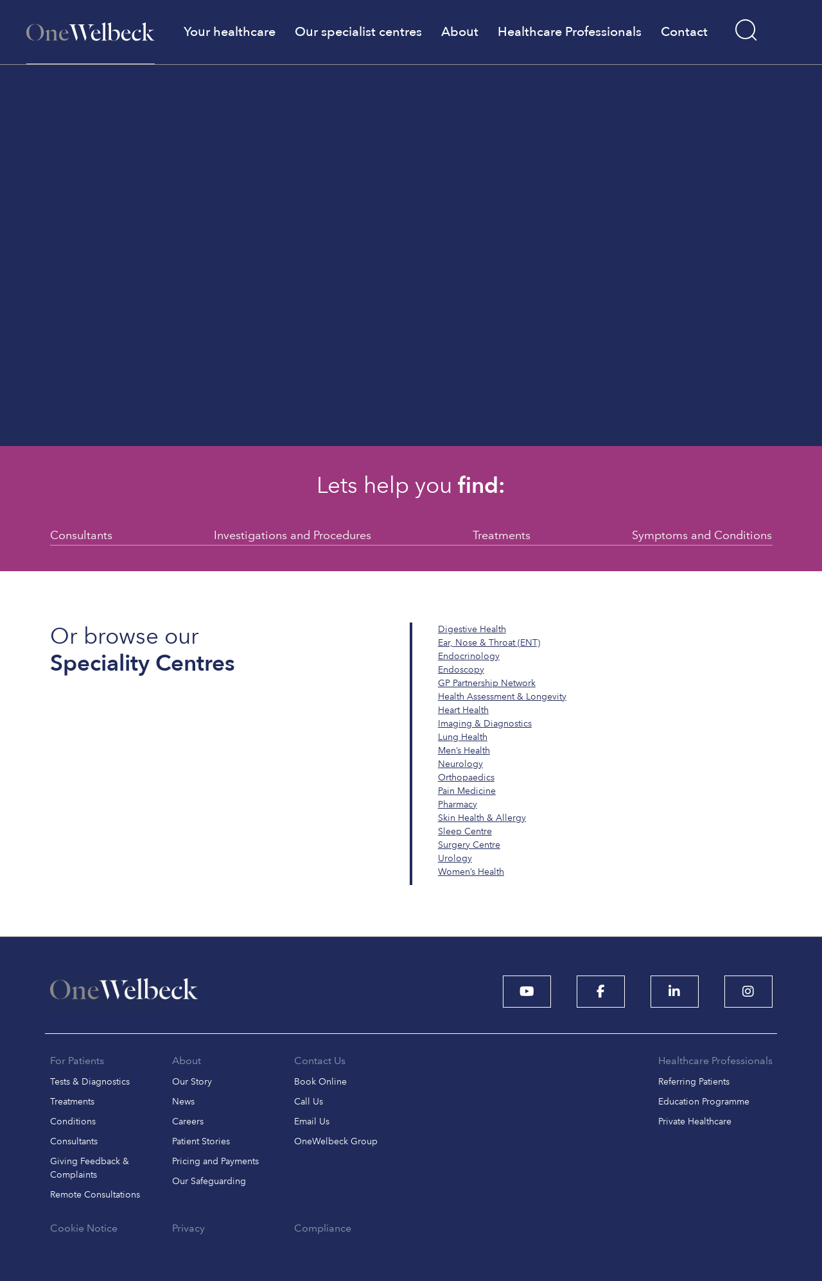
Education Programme (703, 1101)
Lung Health (462, 737)
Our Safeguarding (209, 1181)
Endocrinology (469, 656)
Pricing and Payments (215, 1161)
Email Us (311, 1121)
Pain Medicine (467, 791)
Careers (188, 1121)
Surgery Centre (469, 844)
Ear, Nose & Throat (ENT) (489, 642)
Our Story (192, 1081)
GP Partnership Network (487, 683)
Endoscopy (461, 669)
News (183, 1101)
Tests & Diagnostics (90, 1081)
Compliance (322, 1228)
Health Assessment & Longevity (502, 696)
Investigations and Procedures (292, 535)
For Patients (77, 1060)
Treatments (501, 535)
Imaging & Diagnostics (485, 723)
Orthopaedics (466, 777)
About (186, 1060)
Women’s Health (471, 871)
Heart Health (463, 710)
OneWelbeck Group (336, 1141)
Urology (455, 858)
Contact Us (319, 1060)
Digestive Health (472, 629)
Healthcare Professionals (715, 1060)
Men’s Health (464, 750)
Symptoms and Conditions (702, 535)
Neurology (460, 764)
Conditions (73, 1121)
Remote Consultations (95, 1194)
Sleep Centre (465, 831)
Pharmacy (457, 804)
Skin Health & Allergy (482, 817)
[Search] (746, 30)
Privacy (188, 1228)
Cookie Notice (84, 1228)
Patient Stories (201, 1141)
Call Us (308, 1101)
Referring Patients (694, 1081)
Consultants (81, 535)
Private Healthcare (694, 1121)
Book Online (320, 1081)
